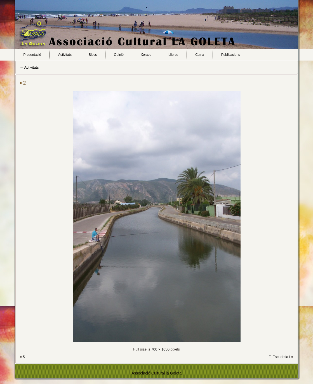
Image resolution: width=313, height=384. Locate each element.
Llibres (173, 55)
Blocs (93, 55)
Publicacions (230, 55)
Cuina (199, 55)
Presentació (32, 55)
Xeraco (146, 55)
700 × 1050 (160, 349)
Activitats (65, 55)
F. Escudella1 (279, 357)
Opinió (119, 55)
